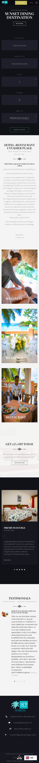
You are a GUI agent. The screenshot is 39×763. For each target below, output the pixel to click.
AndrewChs (14, 761)
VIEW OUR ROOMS (19, 463)
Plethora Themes (28, 761)
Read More (7, 560)
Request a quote (19, 130)
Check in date (19, 38)
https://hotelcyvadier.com (22, 729)
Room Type (19, 111)
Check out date (19, 56)
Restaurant (19, 23)
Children (20, 93)
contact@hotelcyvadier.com (22, 723)
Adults (19, 74)
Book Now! (21, 3)
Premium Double (14, 527)
